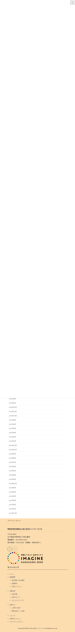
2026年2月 (12, 399)
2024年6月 (12, 466)
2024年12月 (13, 445)
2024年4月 (12, 475)
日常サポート (16, 597)
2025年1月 (12, 441)
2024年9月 (12, 454)
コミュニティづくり (18, 600)
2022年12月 (13, 513)
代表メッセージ (17, 586)
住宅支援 (14, 594)
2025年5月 (12, 428)
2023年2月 (12, 505)
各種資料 (14, 583)
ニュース (12, 615)
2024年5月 (12, 471)
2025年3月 (12, 433)
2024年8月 (12, 458)
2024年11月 (13, 450)
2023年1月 (12, 509)
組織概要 (12, 577)
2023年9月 (12, 488)
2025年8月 (12, 420)
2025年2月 (12, 437)
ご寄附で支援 (16, 608)
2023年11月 (13, 483)
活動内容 (12, 591)
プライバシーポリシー (14, 521)
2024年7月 (12, 462)
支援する (12, 605)
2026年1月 (12, 403)
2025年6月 (12, 424)
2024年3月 (12, 479)
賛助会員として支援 (18, 611)
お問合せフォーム (15, 618)
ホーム (12, 574)
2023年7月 (12, 492)
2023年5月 (12, 496)
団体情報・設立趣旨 (18, 580)
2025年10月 (13, 416)
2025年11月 (13, 411)
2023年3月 (12, 500)
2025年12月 (13, 407)
